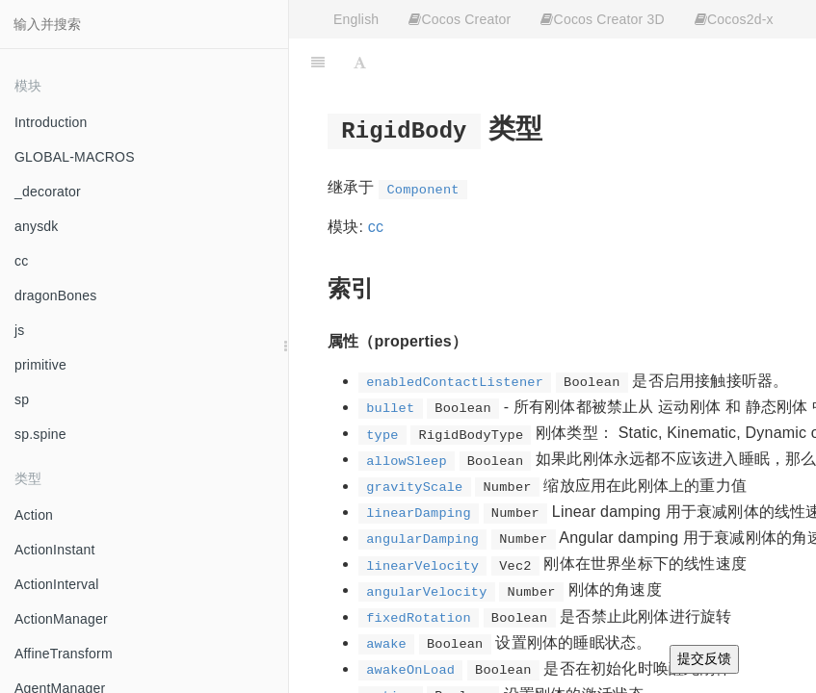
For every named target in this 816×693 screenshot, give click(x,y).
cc (21, 261)
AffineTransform (63, 653)
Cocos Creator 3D (602, 19)
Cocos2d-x (734, 19)
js (19, 330)
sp (21, 399)
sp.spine (40, 434)
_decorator (47, 191)
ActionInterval (56, 584)
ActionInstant (54, 549)
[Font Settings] (360, 62)
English (356, 19)
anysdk (36, 226)
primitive (40, 364)
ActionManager (61, 619)
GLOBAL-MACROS (74, 157)
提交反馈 (704, 658)
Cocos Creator (459, 19)
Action (33, 515)
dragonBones (55, 295)
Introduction (51, 122)
